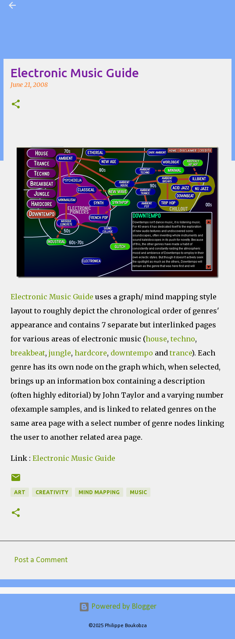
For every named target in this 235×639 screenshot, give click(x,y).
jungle (60, 352)
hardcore (91, 352)
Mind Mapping (99, 492)
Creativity (52, 492)
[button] (16, 105)
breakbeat (28, 352)
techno (183, 338)
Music (138, 492)
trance (181, 352)
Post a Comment (41, 560)
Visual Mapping (50, 5)
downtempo (131, 352)
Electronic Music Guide (73, 458)
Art (19, 492)
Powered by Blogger (118, 607)
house (156, 338)
